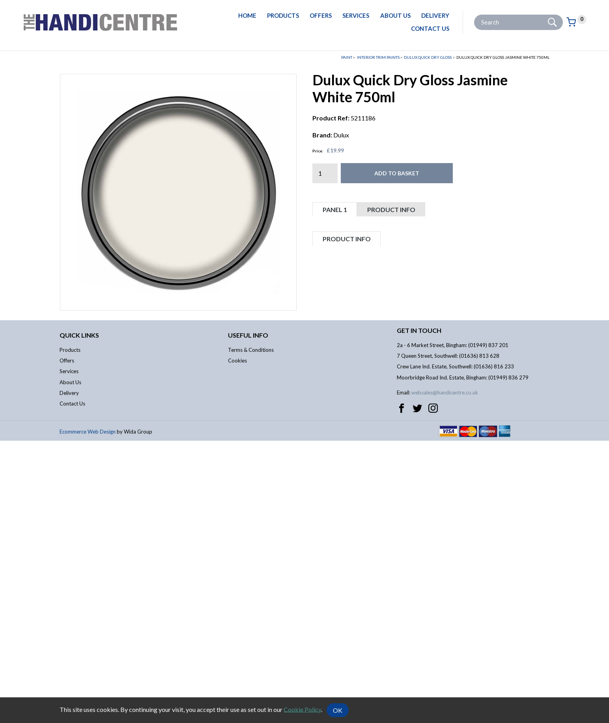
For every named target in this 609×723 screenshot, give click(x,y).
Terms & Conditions (251, 632)
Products (283, 15)
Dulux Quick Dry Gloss (428, 57)
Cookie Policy (302, 709)
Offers (321, 15)
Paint (346, 57)
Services (355, 15)
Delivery (435, 15)
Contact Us (430, 28)
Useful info (248, 617)
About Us (395, 15)
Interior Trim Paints (378, 57)
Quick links (79, 617)
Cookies (237, 643)
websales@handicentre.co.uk (444, 675)
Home (247, 15)
